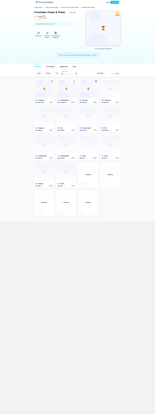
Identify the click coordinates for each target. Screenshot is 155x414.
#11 (36, 183)
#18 (103, 128)
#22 (37, 100)
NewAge (84, 100)
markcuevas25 (86, 128)
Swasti (84, 155)
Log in (107, 2)
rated (57, 73)
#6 (36, 156)
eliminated (48, 73)
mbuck (40, 16)
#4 (58, 183)
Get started (115, 2)
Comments (50, 66)
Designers (64, 66)
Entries (37, 66)
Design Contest (38, 7)
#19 (59, 128)
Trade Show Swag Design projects (70, 7)
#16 (81, 128)
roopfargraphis (64, 100)
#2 (102, 156)
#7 (58, 156)
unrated (39, 73)
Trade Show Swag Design (51, 7)
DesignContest (44, 2)
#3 (80, 156)
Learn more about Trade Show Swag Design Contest (77, 55)
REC (61, 128)
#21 (37, 128)
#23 (103, 100)
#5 (58, 100)
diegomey (109, 48)
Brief (74, 66)
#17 (81, 100)
